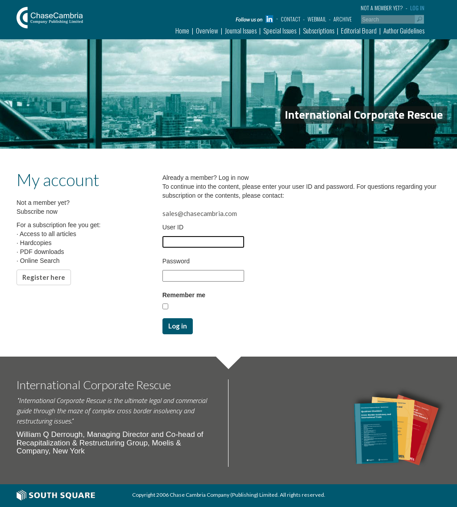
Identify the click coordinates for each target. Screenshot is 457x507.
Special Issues (279, 30)
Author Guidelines (403, 30)
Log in (417, 8)
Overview (207, 30)
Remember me (184, 295)
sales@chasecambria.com (199, 213)
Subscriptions (318, 30)
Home (182, 30)
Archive (342, 19)
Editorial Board (359, 30)
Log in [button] (177, 326)
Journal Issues (241, 30)
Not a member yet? (382, 8)
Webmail (316, 19)
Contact (290, 19)
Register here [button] (43, 277)
